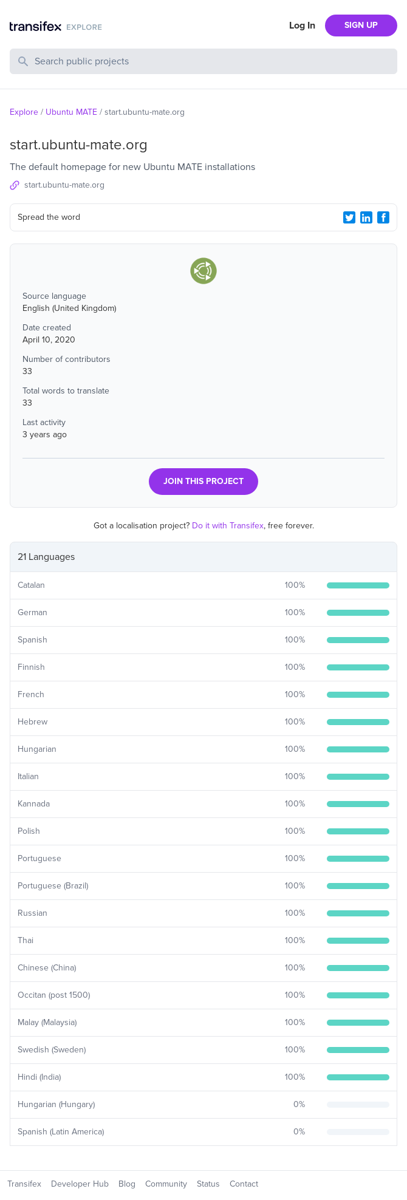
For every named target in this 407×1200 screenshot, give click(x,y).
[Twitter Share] (349, 217)
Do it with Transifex (228, 525)
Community (166, 1184)
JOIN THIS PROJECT (203, 481)
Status (208, 1184)
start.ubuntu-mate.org (64, 185)
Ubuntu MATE (71, 112)
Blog (126, 1184)
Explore (24, 112)
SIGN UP (361, 25)
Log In (302, 25)
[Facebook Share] (383, 217)
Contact (244, 1184)
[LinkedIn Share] (366, 217)
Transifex (24, 1184)
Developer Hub (80, 1184)
